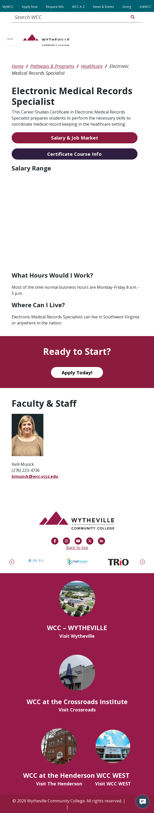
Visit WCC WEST (113, 784)
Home (18, 66)
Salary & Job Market (74, 137)
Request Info (55, 7)
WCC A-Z (78, 7)
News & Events (103, 7)
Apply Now (30, 7)
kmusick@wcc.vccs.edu (35, 476)
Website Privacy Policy (90, 807)
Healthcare (92, 66)
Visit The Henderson (59, 784)
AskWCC (145, 7)
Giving (126, 7)
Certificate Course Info (74, 154)
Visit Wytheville (77, 636)
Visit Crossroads (77, 710)
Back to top (77, 547)
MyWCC (8, 7)
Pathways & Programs (52, 66)
